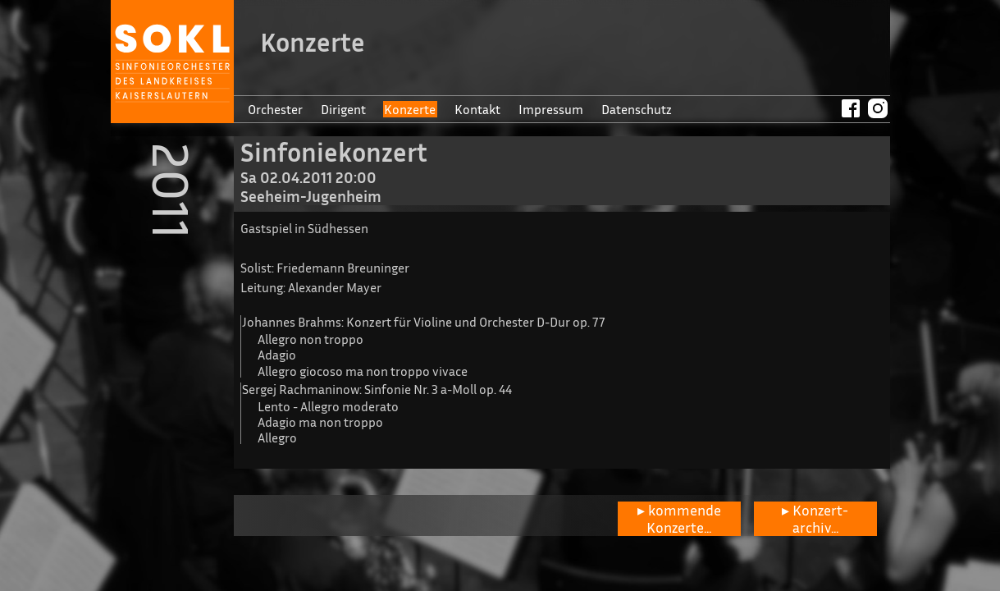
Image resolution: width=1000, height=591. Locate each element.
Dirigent (343, 109)
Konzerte (410, 109)
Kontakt (477, 109)
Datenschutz (636, 109)
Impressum (550, 109)
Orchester (275, 109)
